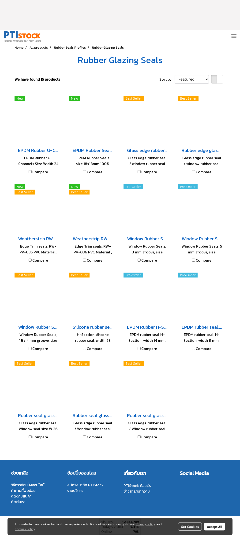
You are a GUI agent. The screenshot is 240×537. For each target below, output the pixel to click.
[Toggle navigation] (234, 36)
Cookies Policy (25, 529)
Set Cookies (190, 526)
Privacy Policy (145, 524)
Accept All (214, 526)
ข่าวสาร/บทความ (137, 491)
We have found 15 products (37, 79)
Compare (40, 172)
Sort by (167, 79)
